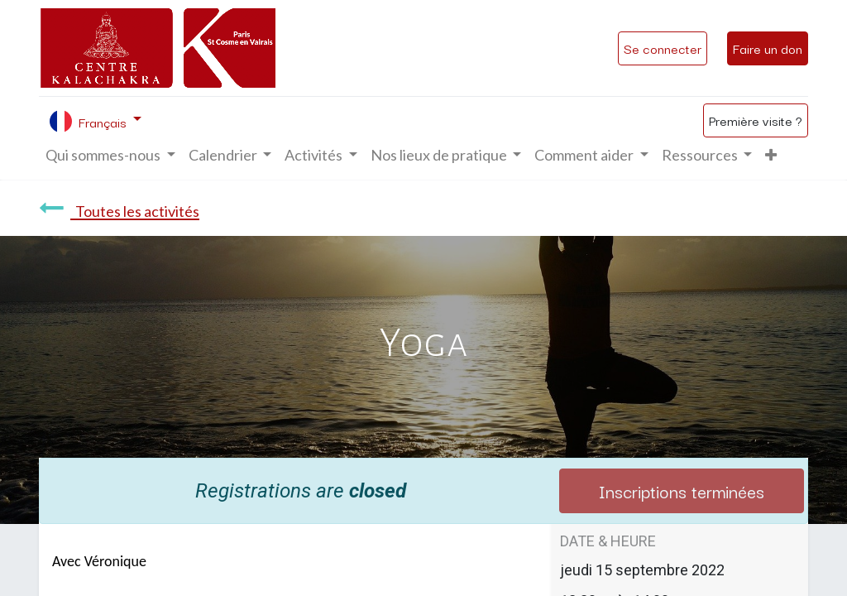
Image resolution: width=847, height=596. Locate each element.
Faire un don (767, 48)
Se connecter (662, 48)
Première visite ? (755, 120)
